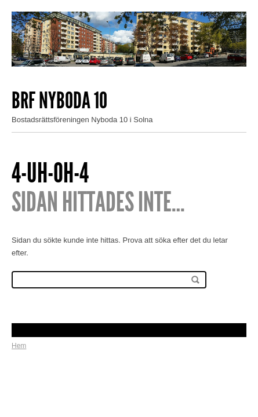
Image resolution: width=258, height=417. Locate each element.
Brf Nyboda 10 (59, 100)
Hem (19, 346)
